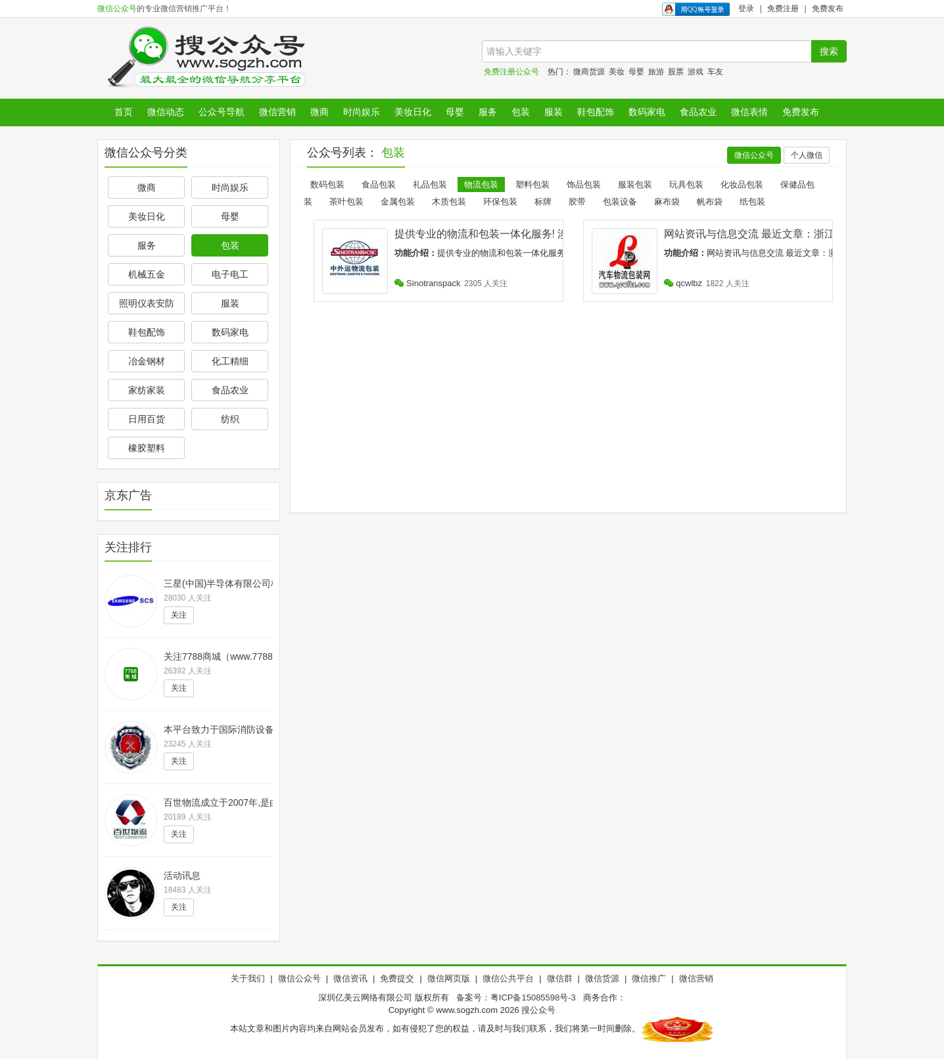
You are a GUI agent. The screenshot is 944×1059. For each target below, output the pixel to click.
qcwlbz (683, 283)
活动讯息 (182, 875)
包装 (520, 112)
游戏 (695, 71)
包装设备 (620, 202)
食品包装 (379, 184)
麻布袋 (667, 202)
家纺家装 (146, 390)
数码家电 (646, 112)
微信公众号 (117, 8)
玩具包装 (686, 184)
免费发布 (827, 8)
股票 (676, 71)
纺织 (230, 419)
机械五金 (146, 274)
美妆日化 (412, 112)
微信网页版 (448, 978)
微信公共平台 (508, 978)
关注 (179, 615)
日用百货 (146, 419)
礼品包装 (430, 184)
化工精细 (230, 361)
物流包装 (481, 184)
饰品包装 (584, 184)
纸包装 (752, 202)
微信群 (560, 978)
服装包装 (635, 184)
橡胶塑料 (146, 448)
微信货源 (602, 978)
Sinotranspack (427, 283)
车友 (715, 71)
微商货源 (589, 71)
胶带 (577, 202)
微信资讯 (350, 978)
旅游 (656, 71)
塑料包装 (532, 184)
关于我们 (248, 978)
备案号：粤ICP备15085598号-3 (516, 997)
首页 (123, 112)
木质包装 (449, 202)
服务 (488, 112)
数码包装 (327, 184)
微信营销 (277, 112)
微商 (319, 112)
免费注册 (783, 8)
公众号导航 (222, 112)
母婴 (636, 71)
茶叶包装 (346, 202)
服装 (553, 112)
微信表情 (749, 112)
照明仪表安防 (146, 303)
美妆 (617, 71)
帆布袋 (709, 202)
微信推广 (649, 978)
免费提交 (397, 978)
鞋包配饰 (595, 112)
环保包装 (500, 202)
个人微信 (806, 155)
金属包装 (398, 202)
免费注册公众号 (511, 71)
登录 (746, 8)
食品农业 (698, 112)
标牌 (543, 202)
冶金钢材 (146, 361)
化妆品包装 (741, 184)
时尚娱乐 (361, 112)
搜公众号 (538, 1010)
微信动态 (165, 112)
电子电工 (230, 274)
